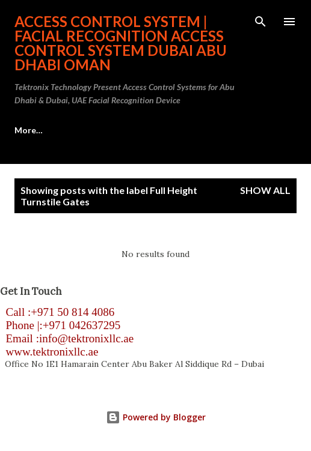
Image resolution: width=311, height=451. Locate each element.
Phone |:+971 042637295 (60, 325)
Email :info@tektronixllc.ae (67, 338)
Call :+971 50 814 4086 (57, 312)
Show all (265, 190)
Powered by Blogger (156, 417)
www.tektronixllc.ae (49, 351)
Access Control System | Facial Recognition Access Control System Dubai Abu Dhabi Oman (120, 43)
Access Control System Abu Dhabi (82, 130)
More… (195, 130)
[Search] (260, 21)
